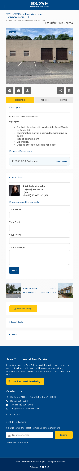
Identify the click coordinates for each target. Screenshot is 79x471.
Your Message (17, 247)
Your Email (14, 222)
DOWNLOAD (61, 161)
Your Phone (15, 234)
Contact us (12, 414)
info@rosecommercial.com (25, 408)
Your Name (15, 209)
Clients (14, 334)
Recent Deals (17, 322)
